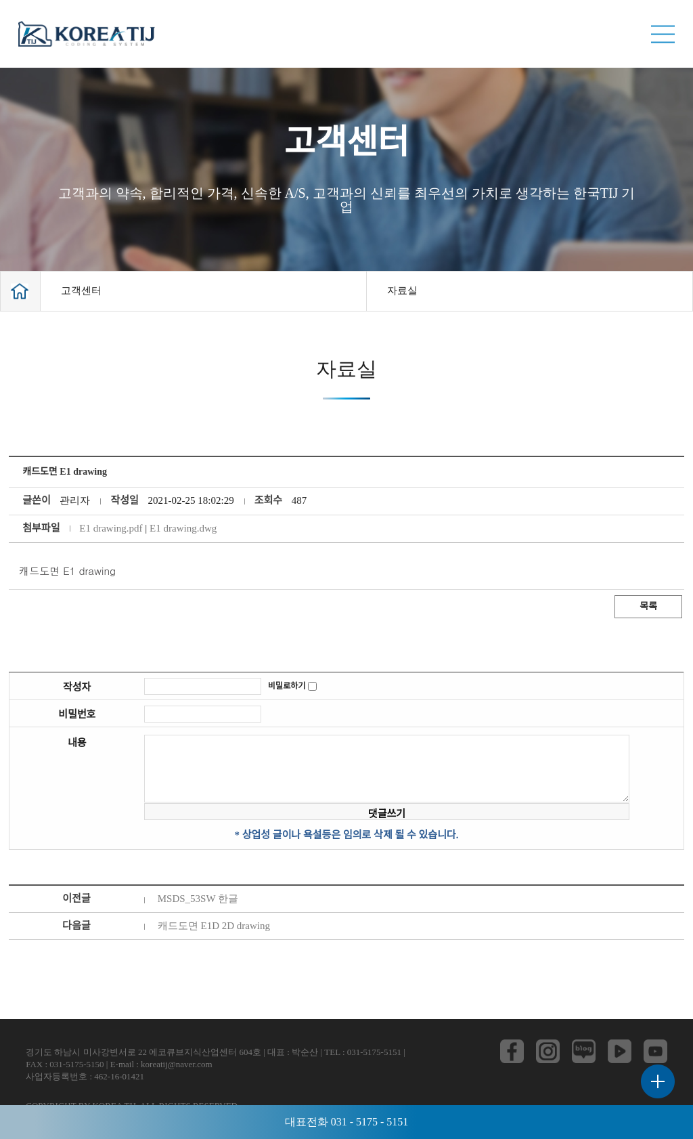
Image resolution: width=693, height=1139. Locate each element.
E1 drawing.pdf (110, 528)
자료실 (402, 290)
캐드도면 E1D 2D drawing (214, 925)
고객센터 (81, 290)
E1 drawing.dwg (183, 528)
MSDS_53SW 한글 (198, 898)
